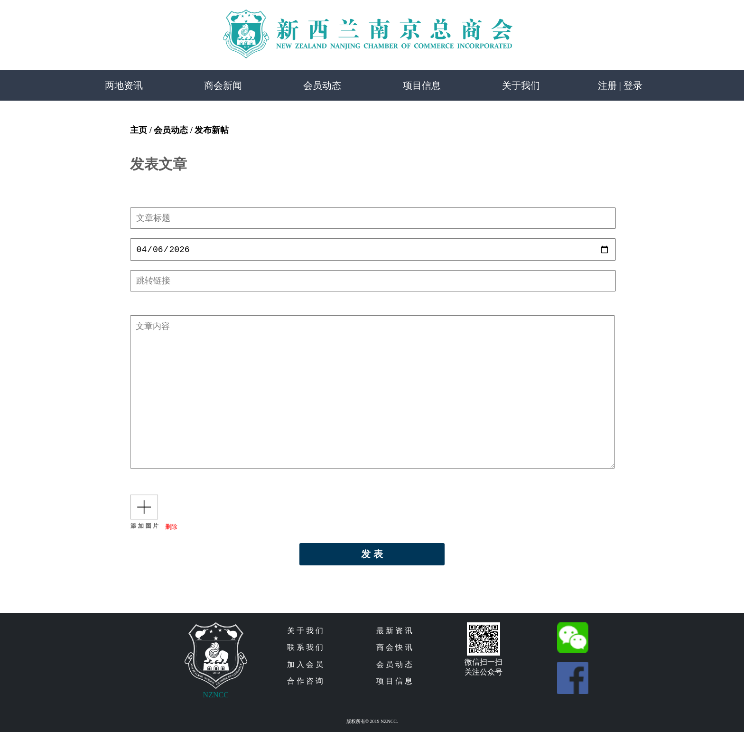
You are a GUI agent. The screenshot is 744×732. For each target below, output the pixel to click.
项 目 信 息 (394, 683)
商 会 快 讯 (394, 649)
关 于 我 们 (305, 633)
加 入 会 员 (305, 666)
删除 (171, 528)
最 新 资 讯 (394, 633)
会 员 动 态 (394, 666)
